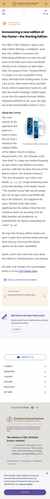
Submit (16, 329)
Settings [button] (8, 392)
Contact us (25, 357)
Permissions (37, 461)
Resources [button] (9, 387)
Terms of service (12, 461)
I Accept (25, 492)
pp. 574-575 (15, 182)
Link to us (12, 464)
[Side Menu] (4, 4)
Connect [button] (8, 366)
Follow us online (20, 408)
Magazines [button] (9, 371)
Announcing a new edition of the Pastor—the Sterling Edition (24, 34)
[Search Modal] (46, 4)
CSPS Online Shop (27, 271)
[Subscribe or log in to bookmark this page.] (24, 12)
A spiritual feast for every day (21, 294)
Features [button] (8, 381)
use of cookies (25, 484)
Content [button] (8, 376)
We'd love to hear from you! (28, 315)
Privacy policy (26, 461)
